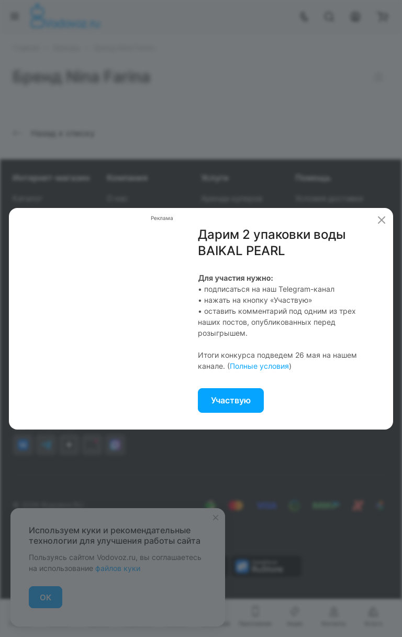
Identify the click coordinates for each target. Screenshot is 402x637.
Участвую (231, 400)
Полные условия (259, 365)
